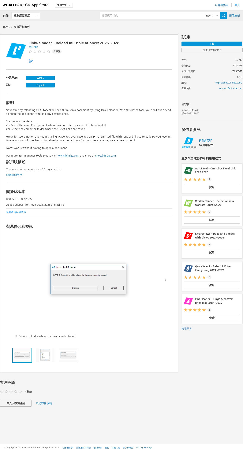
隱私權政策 (68, 447)
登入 (237, 5)
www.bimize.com (68, 155)
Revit (6, 27)
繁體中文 (63, 5)
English (40, 85)
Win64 (40, 77)
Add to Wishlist (212, 49)
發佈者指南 (221, 5)
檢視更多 (186, 329)
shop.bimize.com (105, 155)
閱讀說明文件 (14, 175)
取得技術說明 (44, 403)
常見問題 (116, 447)
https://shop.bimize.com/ (228, 82)
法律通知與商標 (83, 447)
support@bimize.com (230, 88)
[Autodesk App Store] (26, 5)
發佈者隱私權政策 (16, 212)
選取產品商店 (22, 15)
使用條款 (98, 447)
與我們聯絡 (128, 447)
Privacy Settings (144, 447)
